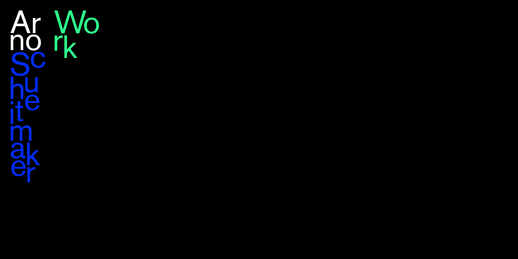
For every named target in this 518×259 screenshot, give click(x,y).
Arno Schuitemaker (28, 96)
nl (505, 14)
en (493, 14)
